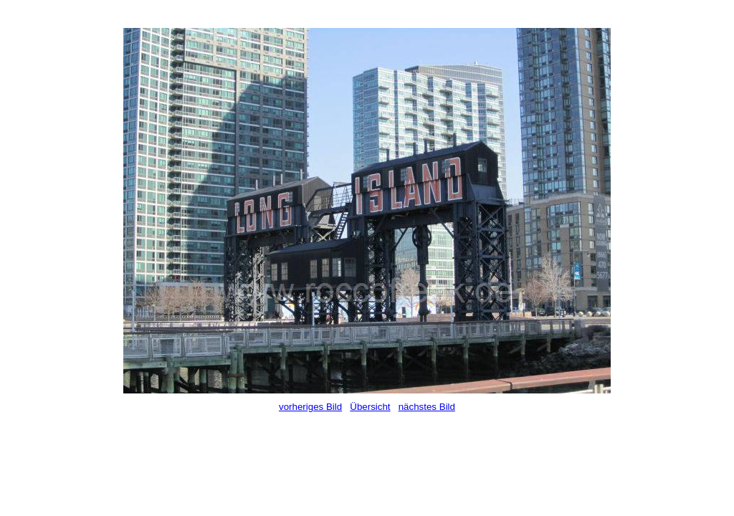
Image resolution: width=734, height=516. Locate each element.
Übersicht (370, 406)
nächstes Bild (427, 406)
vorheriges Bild (310, 406)
